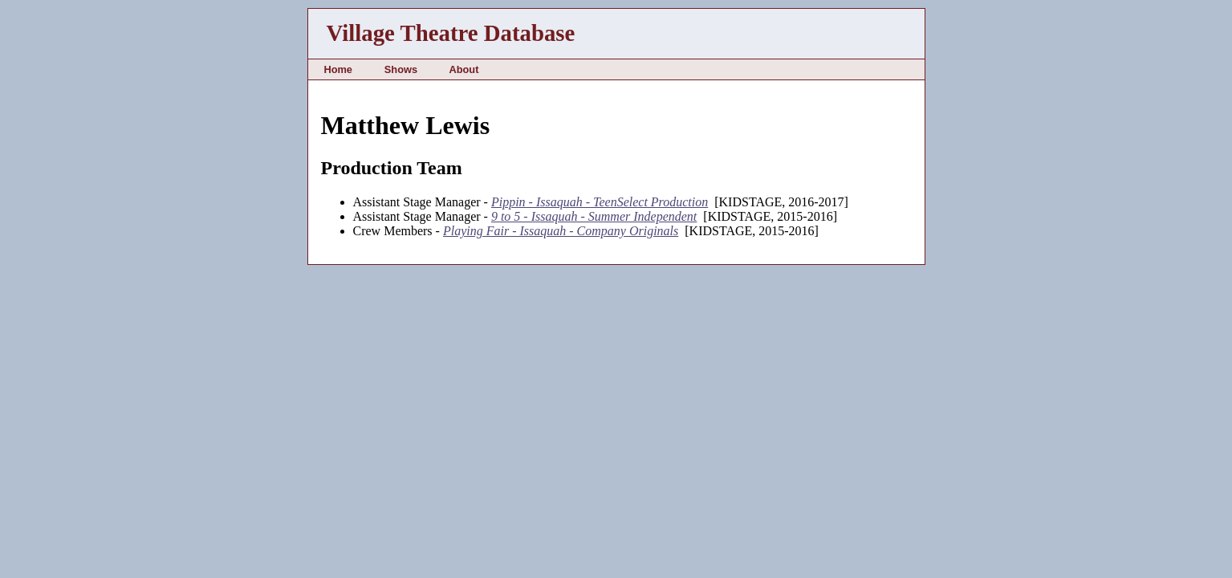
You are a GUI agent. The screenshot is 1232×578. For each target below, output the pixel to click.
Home (337, 69)
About (463, 69)
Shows (400, 69)
